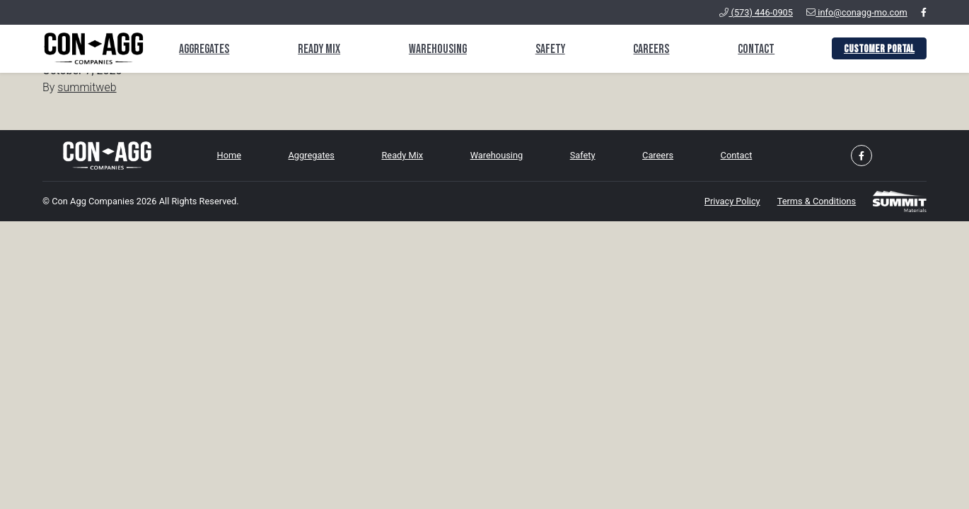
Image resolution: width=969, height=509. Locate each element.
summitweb (86, 87)
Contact (756, 49)
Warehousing (438, 49)
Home (229, 155)
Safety (550, 49)
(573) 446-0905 (756, 12)
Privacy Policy (732, 201)
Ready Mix (319, 49)
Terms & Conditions (817, 201)
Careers (651, 49)
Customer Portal (879, 49)
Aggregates (204, 49)
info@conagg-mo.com (856, 12)
